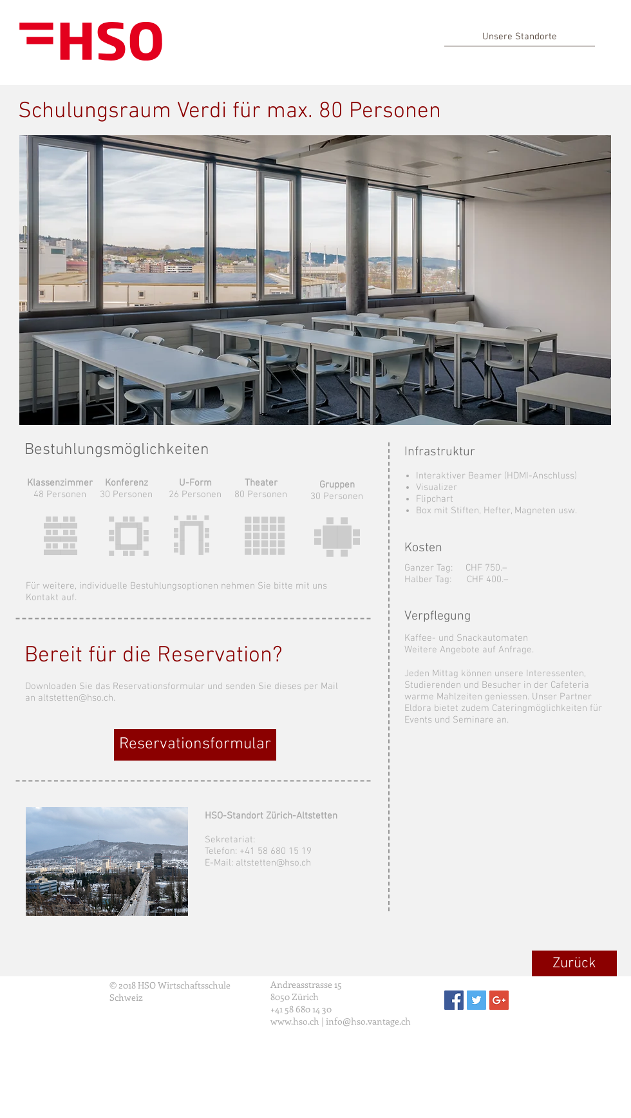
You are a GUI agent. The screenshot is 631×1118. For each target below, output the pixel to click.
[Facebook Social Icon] (454, 1000)
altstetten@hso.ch (273, 863)
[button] (315, 280)
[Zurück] (574, 963)
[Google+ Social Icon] (499, 1000)
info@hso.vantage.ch (368, 1021)
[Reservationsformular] (195, 745)
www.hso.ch (294, 1021)
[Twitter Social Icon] (476, 1000)
